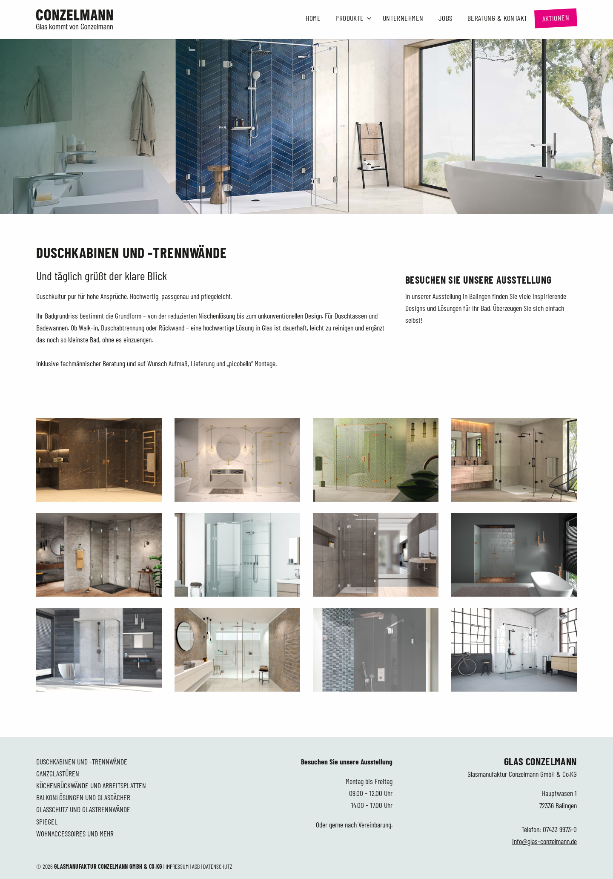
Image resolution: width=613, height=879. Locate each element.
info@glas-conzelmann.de (544, 841)
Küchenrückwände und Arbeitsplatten (91, 785)
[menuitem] (313, 18)
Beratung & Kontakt (497, 18)
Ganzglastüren (57, 773)
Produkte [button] (349, 18)
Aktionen (556, 18)
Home (313, 18)
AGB (196, 866)
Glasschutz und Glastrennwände (83, 809)
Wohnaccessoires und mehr (75, 833)
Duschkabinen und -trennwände (81, 761)
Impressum (177, 866)
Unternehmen (403, 18)
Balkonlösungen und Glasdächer (83, 797)
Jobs (445, 18)
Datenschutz (217, 866)
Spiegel (46, 821)
